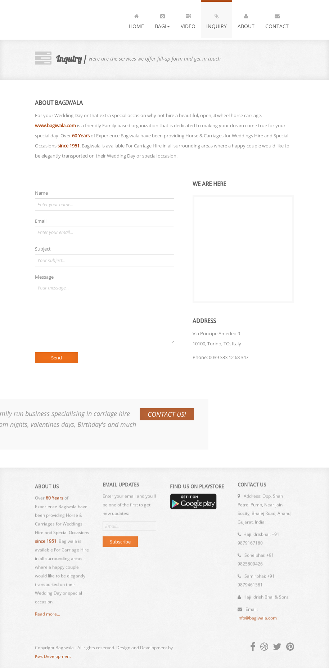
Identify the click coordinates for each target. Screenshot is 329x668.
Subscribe (120, 538)
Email (40, 221)
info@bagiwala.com (257, 614)
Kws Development (53, 656)
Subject (42, 248)
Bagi (162, 20)
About (246, 20)
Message (44, 277)
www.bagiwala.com (55, 125)
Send (56, 357)
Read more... (47, 618)
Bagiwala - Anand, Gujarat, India (73, 20)
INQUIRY (216, 20)
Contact (277, 20)
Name (41, 193)
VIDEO (188, 20)
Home (136, 20)
